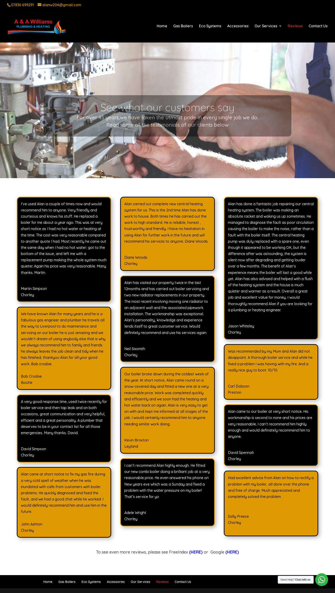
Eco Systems (210, 26)
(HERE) (232, 552)
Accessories (238, 26)
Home (162, 26)
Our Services (266, 26)
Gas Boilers (183, 26)
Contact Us (318, 26)
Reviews (295, 26)
